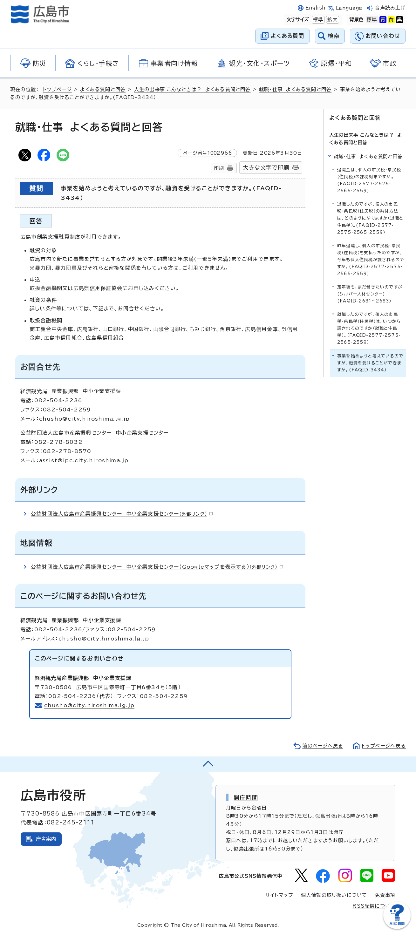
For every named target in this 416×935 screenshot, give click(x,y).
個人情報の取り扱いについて (334, 895)
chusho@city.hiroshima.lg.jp (89, 705)
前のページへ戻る (322, 745)
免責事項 (385, 895)
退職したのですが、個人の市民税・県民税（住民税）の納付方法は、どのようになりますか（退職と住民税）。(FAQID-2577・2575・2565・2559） (370, 218)
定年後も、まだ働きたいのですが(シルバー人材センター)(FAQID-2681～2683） (369, 294)
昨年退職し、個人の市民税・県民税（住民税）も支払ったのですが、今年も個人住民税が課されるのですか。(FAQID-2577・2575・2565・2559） (370, 259)
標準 (317, 20)
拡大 (332, 20)
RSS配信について (373, 906)
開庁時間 (246, 797)
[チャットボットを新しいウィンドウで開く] (397, 927)
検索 (334, 35)
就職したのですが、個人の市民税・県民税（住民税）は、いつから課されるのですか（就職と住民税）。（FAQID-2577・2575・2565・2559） (369, 328)
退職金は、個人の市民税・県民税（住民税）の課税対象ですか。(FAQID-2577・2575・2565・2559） (369, 180)
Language (349, 8)
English (315, 7)
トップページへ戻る (383, 745)
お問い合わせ (382, 35)
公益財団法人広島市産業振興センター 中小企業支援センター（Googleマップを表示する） (157, 566)
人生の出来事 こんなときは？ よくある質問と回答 (192, 89)
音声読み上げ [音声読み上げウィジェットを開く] (390, 7)
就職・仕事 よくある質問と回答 (295, 89)
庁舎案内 (46, 839)
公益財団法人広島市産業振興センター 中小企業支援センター (122, 513)
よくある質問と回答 (103, 89)
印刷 (219, 168)
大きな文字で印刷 (266, 167)
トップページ (57, 89)
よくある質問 (287, 35)
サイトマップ (279, 895)
